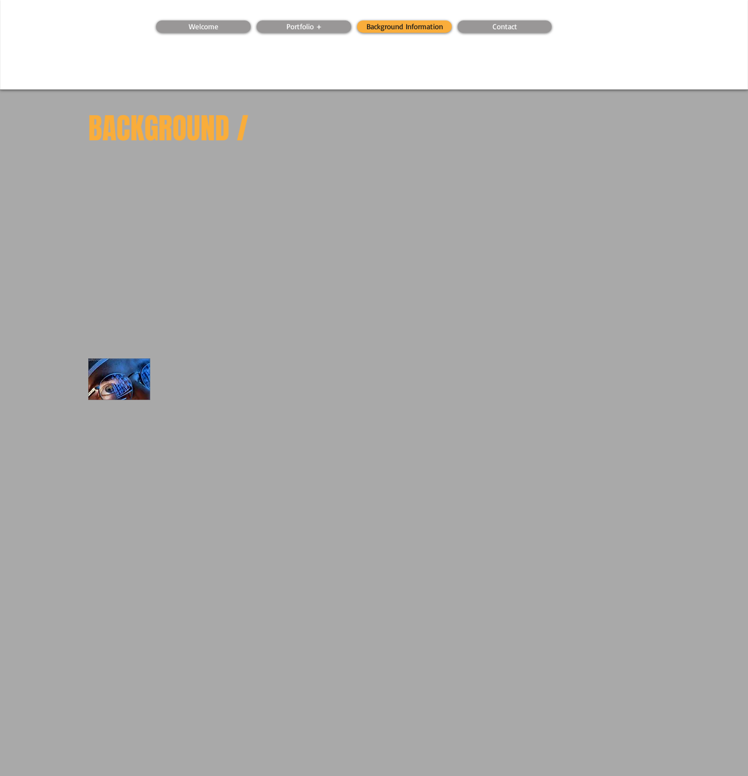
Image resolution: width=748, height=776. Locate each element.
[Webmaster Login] (208, 14)
